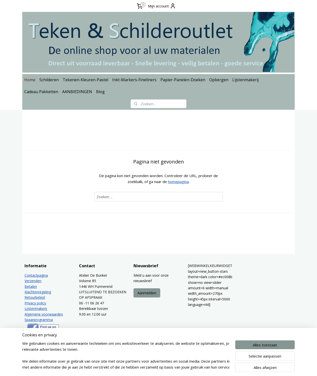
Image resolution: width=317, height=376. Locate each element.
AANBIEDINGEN (77, 91)
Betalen (31, 286)
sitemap (147, 367)
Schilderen (49, 79)
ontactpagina (37, 275)
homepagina (178, 181)
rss (157, 367)
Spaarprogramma (39, 319)
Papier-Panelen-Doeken (182, 79)
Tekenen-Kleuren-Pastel (85, 79)
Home (29, 79)
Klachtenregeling (38, 292)
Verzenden (33, 280)
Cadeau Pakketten (41, 91)
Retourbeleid (35, 297)
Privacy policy (35, 303)
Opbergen (218, 79)
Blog (100, 91)
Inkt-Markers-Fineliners (134, 79)
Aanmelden (146, 292)
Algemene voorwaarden (44, 314)
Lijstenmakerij (245, 79)
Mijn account (162, 6)
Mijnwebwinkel (220, 367)
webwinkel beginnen (176, 367)
